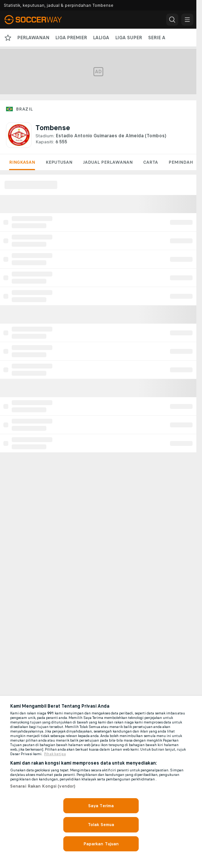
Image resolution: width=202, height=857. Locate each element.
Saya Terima (101, 805)
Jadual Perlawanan (108, 162)
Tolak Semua (101, 824)
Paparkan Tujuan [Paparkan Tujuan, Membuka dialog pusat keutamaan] (101, 843)
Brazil (24, 109)
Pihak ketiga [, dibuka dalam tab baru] (55, 754)
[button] (172, 20)
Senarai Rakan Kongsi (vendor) (42, 786)
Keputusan (59, 162)
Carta (150, 162)
